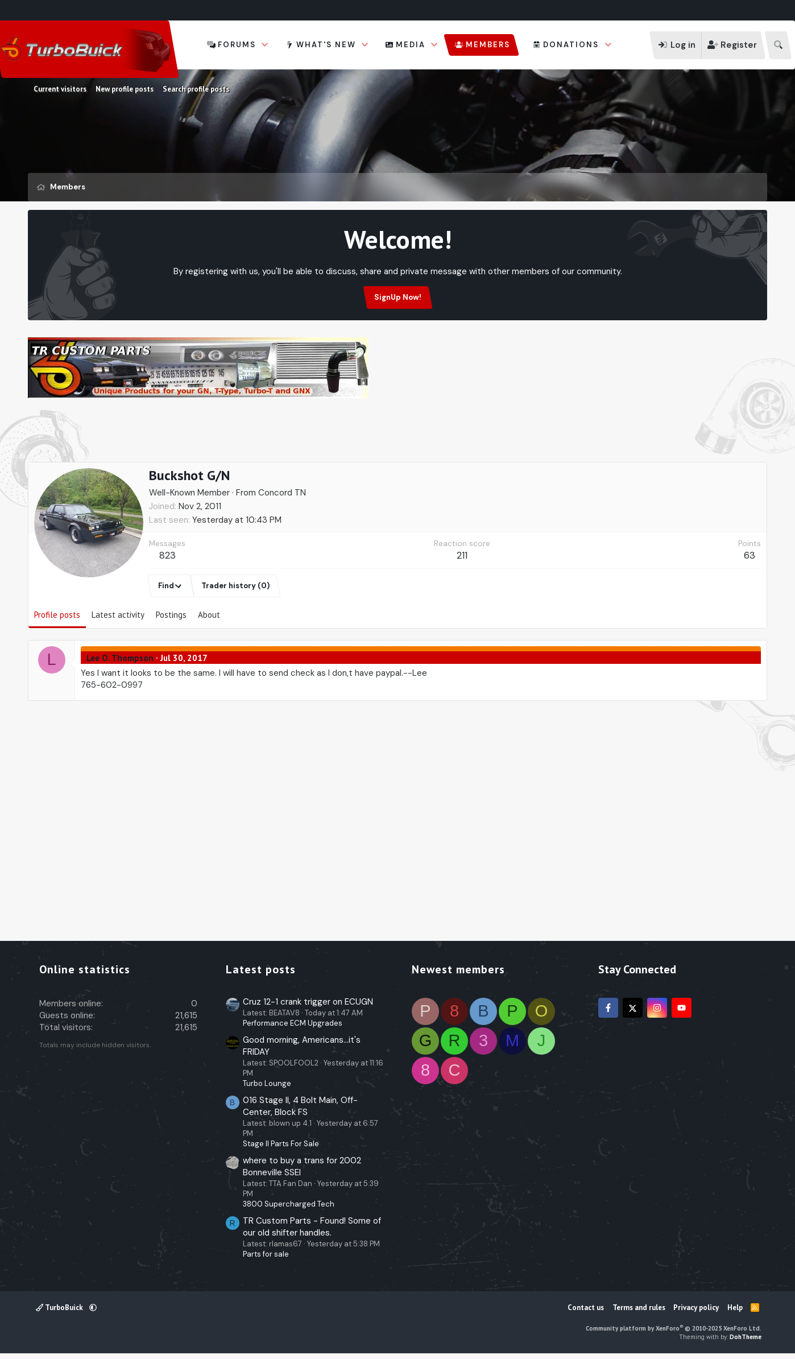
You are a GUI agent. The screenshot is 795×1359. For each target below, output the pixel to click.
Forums (237, 44)
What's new (326, 44)
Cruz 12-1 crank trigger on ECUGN (308, 1001)
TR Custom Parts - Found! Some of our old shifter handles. (312, 1226)
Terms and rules (638, 1307)
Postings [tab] (171, 614)
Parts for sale (266, 1254)
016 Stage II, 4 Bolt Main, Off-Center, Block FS (300, 1106)
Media (410, 44)
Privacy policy (696, 1307)
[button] (265, 45)
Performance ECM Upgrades (292, 1023)
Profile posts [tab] (57, 614)
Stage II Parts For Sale (281, 1144)
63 (749, 555)
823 (167, 555)
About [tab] (209, 614)
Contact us (586, 1307)
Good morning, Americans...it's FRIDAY (302, 1046)
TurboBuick (60, 1307)
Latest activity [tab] (118, 614)
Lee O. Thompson (120, 657)
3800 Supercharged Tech (288, 1204)
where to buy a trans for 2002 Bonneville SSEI (302, 1166)
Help (735, 1307)
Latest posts (261, 969)
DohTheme (745, 1337)
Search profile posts (196, 89)
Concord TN (282, 492)
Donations (571, 44)
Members (488, 44)
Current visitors (60, 89)
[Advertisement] (397, 432)
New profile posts (125, 89)
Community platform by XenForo (673, 1328)
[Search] (778, 45)
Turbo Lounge (267, 1083)
